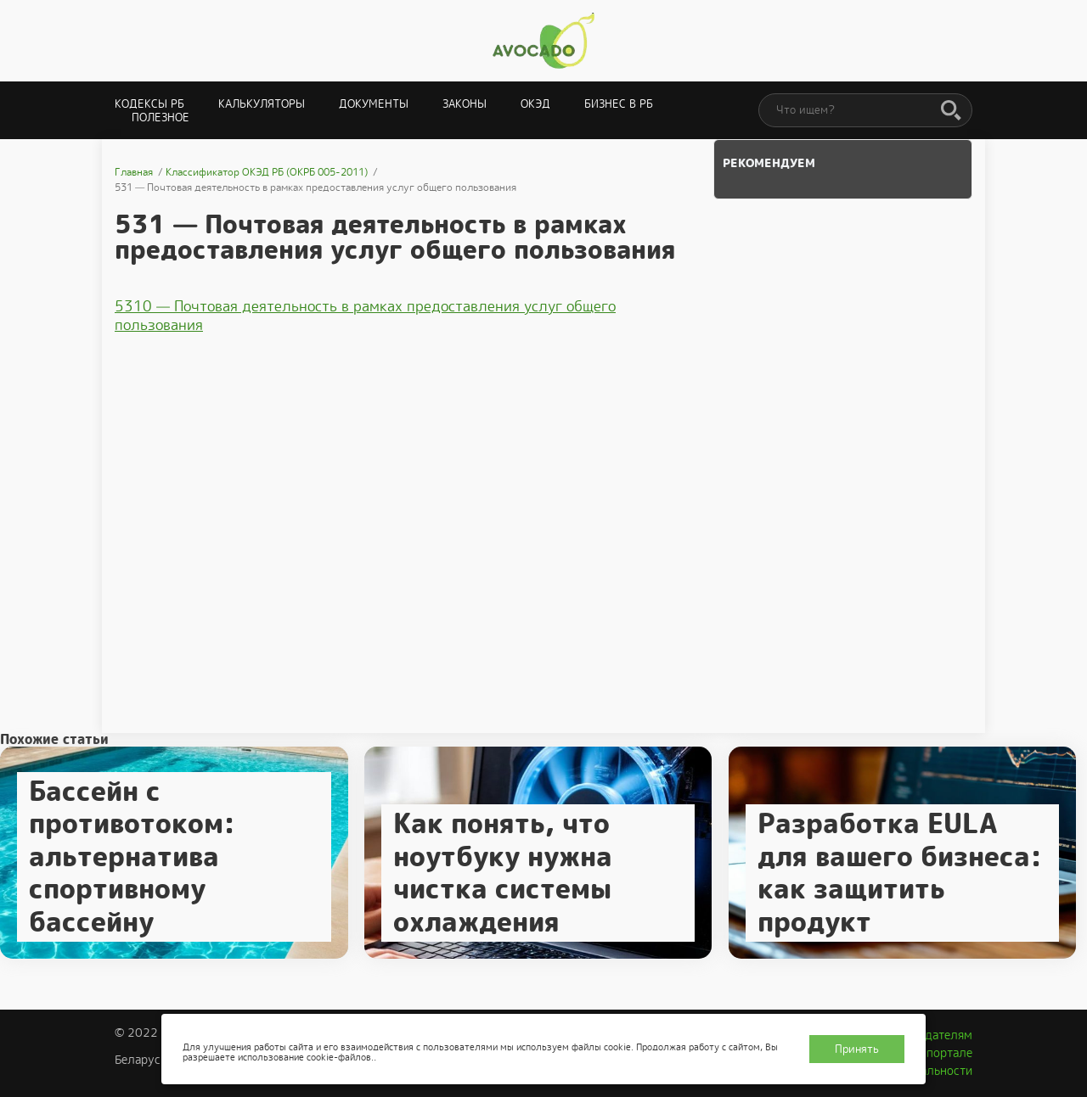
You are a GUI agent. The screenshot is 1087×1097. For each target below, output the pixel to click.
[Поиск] (951, 111)
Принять (857, 1049)
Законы (464, 104)
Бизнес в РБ (618, 104)
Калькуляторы (261, 104)
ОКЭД (535, 104)
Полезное (160, 117)
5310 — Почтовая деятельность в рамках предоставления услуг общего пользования (365, 315)
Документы (373, 104)
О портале (943, 1052)
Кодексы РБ (149, 104)
